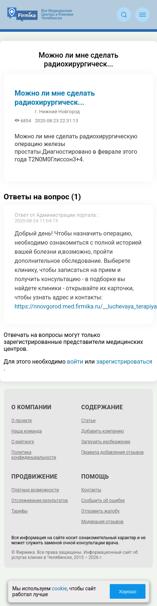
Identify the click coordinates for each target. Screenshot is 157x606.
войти (75, 361)
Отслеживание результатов (39, 500)
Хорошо (127, 591)
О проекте (21, 420)
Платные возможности (35, 489)
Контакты (91, 489)
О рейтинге (22, 441)
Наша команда (26, 431)
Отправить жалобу (100, 511)
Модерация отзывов (102, 521)
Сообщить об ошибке (103, 500)
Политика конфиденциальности (33, 455)
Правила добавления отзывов (112, 452)
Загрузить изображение (105, 441)
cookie (59, 588)
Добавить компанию (102, 431)
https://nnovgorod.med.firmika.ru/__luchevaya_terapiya (86, 306)
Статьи (88, 420)
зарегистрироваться (124, 361)
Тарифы (19, 511)
